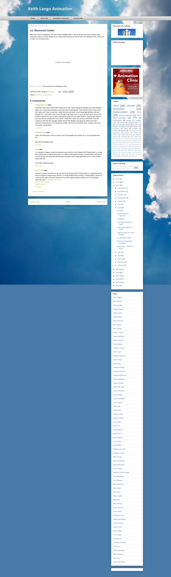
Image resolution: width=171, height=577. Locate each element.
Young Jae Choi (119, 562)
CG (139, 112)
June (120, 208)
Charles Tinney (118, 348)
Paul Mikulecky (118, 476)
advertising (135, 144)
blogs (130, 135)
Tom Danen (117, 539)
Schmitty (116, 129)
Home (33, 18)
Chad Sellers (118, 344)
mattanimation (40, 132)
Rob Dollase (117, 504)
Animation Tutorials (61, 18)
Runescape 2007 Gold (53, 180)
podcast (115, 154)
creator (136, 125)
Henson (127, 140)
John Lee (116, 426)
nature (130, 152)
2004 (118, 286)
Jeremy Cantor (118, 418)
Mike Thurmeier (119, 461)
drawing (125, 148)
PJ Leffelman (118, 480)
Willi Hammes (118, 554)
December (122, 188)
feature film (117, 126)
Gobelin (123, 135)
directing (136, 146)
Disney (136, 133)
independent (47, 95)
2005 (118, 282)
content (135, 129)
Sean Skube (117, 531)
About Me (44, 18)
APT (139, 115)
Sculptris (120, 210)
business (122, 118)
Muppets (124, 142)
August (120, 201)
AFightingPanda (41, 105)
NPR (135, 118)
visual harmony (125, 115)
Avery (122, 138)
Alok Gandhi (117, 305)
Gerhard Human (119, 371)
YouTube (119, 125)
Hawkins (120, 140)
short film (132, 154)
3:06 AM (38, 187)
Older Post (101, 202)
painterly (131, 123)
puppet (123, 154)
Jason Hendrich (119, 391)
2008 (118, 273)
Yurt (128, 144)
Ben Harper (117, 325)
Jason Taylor (117, 402)
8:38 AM (38, 166)
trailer (126, 156)
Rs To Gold (39, 170)
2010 (118, 185)
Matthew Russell (119, 449)
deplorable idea (126, 146)
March (120, 259)
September (122, 198)
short (116, 105)
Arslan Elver (117, 317)
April (119, 256)
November (122, 191)
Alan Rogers (117, 297)
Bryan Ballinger (118, 336)
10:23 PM (38, 128)
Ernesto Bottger (119, 367)
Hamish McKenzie (119, 375)
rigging (123, 131)
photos (137, 152)
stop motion (134, 137)
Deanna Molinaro (119, 356)
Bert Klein (129, 138)
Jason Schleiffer (119, 399)
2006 (118, 279)
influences (131, 150)
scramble (124, 137)
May (119, 252)
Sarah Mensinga (119, 519)
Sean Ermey (117, 527)
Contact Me (78, 18)
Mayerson (116, 142)
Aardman (115, 138)
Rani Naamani (118, 484)
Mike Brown (117, 457)
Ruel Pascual (118, 507)
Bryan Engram (118, 340)
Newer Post (35, 202)
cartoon (130, 105)
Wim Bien (116, 558)
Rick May (116, 500)
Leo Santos (117, 441)
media (122, 123)
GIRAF (115, 135)
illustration (116, 133)
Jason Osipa (117, 395)
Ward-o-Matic (119, 144)
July (119, 204)
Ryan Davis (117, 511)
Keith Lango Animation (50, 9)
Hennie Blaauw (118, 379)
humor (137, 131)
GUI (114, 140)
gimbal (122, 150)
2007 (118, 276)
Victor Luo (117, 546)
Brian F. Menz (118, 332)
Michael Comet (118, 453)
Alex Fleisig (117, 301)
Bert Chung (117, 329)
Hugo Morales (118, 383)
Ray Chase (117, 488)
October (121, 195)
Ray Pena (116, 492)
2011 (118, 182)
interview (138, 135)
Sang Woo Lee (118, 515)
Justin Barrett (118, 430)
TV (135, 142)
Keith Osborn (118, 437)
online (115, 131)
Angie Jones (117, 313)
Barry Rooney (118, 321)
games (115, 150)
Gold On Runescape (42, 182)
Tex (140, 142)
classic (127, 125)
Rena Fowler (117, 496)
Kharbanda (136, 140)
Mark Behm (117, 445)
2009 (118, 269)
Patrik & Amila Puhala (121, 472)
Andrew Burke (118, 309)
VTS (139, 123)
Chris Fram (117, 352)
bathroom (116, 146)
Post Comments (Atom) (72, 208)
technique (117, 120)
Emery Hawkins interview (123, 215)
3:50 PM (38, 145)
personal (127, 133)
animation (38, 95)
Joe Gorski (117, 422)
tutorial (127, 126)
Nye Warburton (118, 465)
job (117, 137)
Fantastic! (120, 219)
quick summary (36, 86)
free (138, 148)
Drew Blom (117, 364)
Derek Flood (117, 360)
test (122, 156)
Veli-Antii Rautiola (119, 542)
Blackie (137, 138)
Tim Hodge (117, 535)
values (133, 156)
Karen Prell (117, 434)
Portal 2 (135, 126)
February (121, 262)
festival (132, 148)
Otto (130, 131)
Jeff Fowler (117, 410)
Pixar (130, 142)
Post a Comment (38, 191)
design (128, 120)
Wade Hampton (119, 550)
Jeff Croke (117, 406)
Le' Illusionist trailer (124, 238)
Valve (126, 129)
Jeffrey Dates (118, 414)
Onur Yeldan (117, 469)
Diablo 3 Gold (40, 184)
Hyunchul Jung (118, 387)
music (123, 152)
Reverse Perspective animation (125, 242)
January (121, 265)
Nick (36, 149)
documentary (117, 148)
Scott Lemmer (118, 523)
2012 (118, 179)
